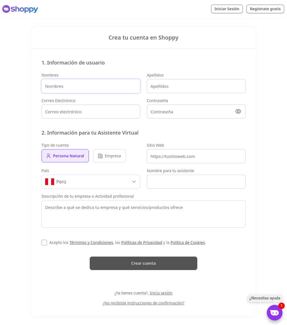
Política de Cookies (187, 242)
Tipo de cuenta (55, 145)
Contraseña (157, 100)
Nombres (50, 75)
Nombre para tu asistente (170, 170)
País (45, 170)
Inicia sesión (161, 293)
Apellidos (155, 75)
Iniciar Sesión (227, 8)
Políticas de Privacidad (141, 242)
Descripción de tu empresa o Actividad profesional (87, 196)
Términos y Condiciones (91, 242)
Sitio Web (155, 145)
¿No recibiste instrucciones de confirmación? (143, 303)
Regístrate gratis (265, 8)
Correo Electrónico (58, 100)
